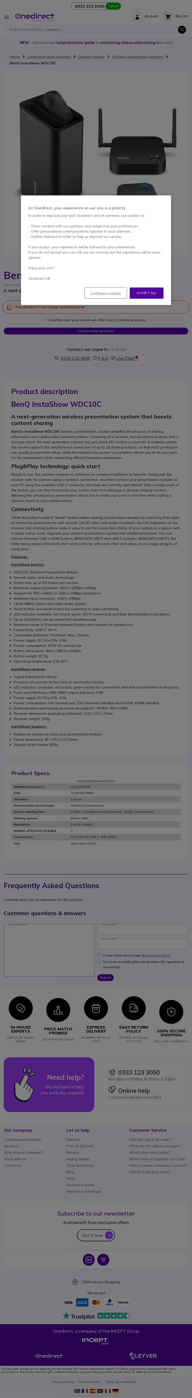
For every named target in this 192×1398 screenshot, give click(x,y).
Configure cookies (105, 293)
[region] (96, 250)
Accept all (146, 293)
